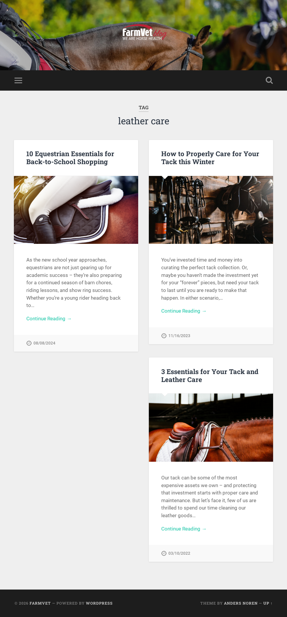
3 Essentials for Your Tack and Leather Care (209, 375)
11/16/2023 (179, 335)
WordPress (99, 603)
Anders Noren (241, 603)
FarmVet (40, 603)
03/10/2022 (179, 553)
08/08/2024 (44, 343)
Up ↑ (268, 603)
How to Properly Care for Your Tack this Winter (210, 157)
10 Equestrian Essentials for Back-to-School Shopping (70, 157)
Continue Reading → (49, 318)
